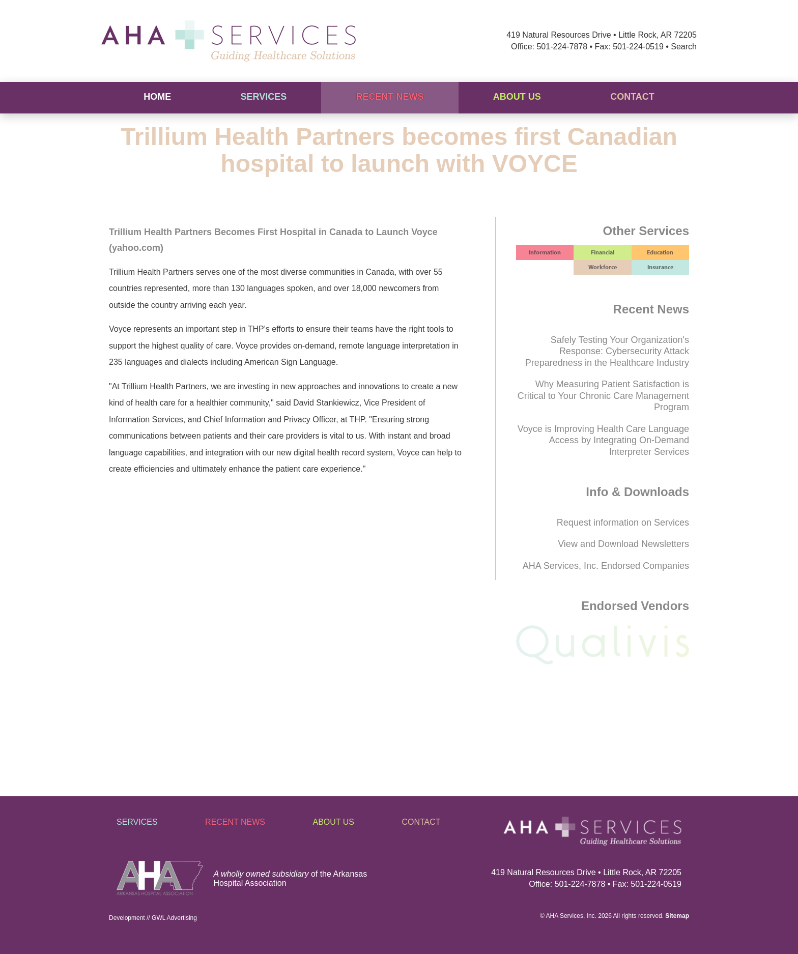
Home (157, 97)
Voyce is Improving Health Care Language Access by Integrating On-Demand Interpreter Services (603, 440)
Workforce (602, 267)
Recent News (390, 97)
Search (684, 46)
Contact (632, 97)
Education (660, 252)
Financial (602, 252)
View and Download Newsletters (623, 544)
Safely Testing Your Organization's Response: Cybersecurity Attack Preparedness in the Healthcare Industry (607, 351)
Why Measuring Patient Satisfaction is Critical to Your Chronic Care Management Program (603, 395)
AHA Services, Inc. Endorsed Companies (606, 566)
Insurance (660, 267)
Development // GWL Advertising (153, 917)
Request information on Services (623, 522)
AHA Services (564, 915)
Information (545, 252)
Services (263, 97)
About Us (517, 97)
